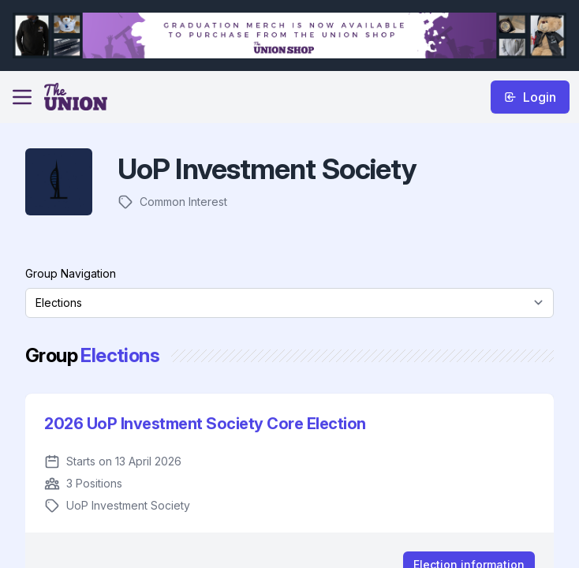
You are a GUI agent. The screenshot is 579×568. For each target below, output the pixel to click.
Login (530, 97)
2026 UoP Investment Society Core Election (205, 423)
